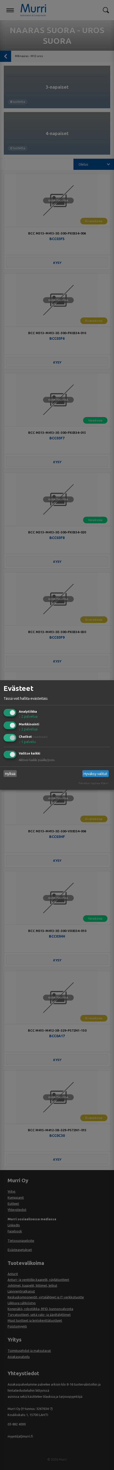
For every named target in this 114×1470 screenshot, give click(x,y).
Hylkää (10, 774)
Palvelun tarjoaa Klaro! (93, 783)
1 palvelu (27, 742)
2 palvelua (28, 716)
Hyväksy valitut (95, 774)
